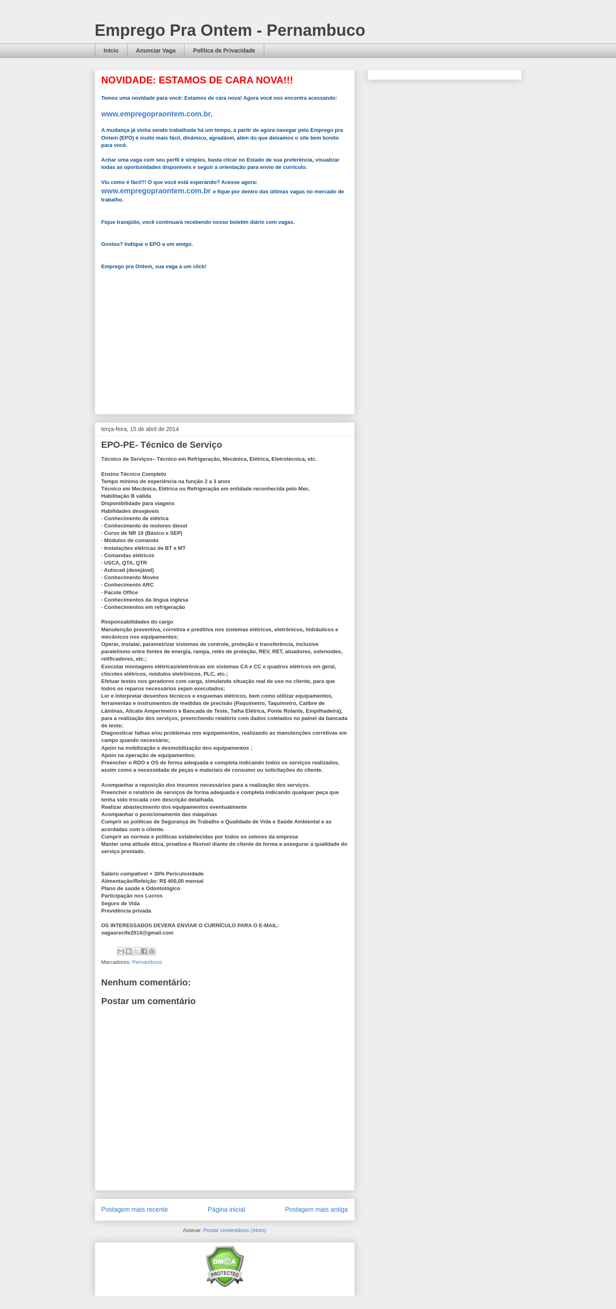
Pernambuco (147, 962)
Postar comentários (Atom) (234, 1230)
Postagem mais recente (134, 1209)
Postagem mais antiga (316, 1209)
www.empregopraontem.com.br (155, 114)
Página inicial (226, 1209)
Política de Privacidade (224, 50)
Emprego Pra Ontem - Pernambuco (230, 30)
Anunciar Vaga (155, 50)
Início (111, 50)
